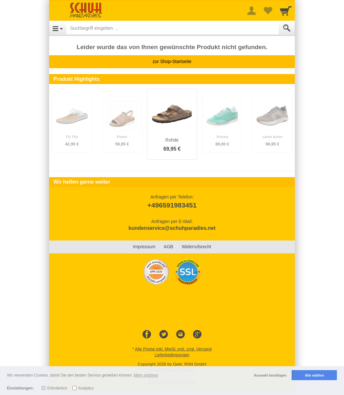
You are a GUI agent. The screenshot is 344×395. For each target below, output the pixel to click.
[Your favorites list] (267, 10)
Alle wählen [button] (314, 375)
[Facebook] (146, 334)
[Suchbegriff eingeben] (172, 28)
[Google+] (197, 334)
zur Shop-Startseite (172, 61)
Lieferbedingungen (172, 354)
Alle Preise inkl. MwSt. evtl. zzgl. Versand (173, 349)
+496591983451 (172, 205)
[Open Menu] (58, 28)
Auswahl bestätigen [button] (270, 375)
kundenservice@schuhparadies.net (171, 228)
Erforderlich (57, 388)
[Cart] (286, 10)
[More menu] (251, 10)
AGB (168, 246)
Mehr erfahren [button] (146, 375)
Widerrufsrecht (196, 246)
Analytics (86, 388)
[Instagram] (180, 334)
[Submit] (286, 28)
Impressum (144, 246)
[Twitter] (163, 334)
